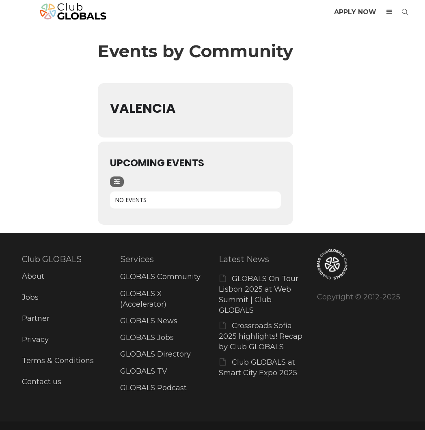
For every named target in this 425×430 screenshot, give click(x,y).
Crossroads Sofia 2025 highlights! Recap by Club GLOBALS (260, 336)
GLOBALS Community (160, 276)
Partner (36, 318)
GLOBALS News (148, 320)
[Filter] (117, 181)
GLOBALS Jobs (147, 337)
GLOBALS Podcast (153, 387)
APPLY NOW (355, 12)
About (33, 276)
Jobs (30, 297)
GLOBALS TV (143, 371)
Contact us (41, 381)
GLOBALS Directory (155, 354)
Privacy (35, 339)
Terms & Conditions (58, 360)
